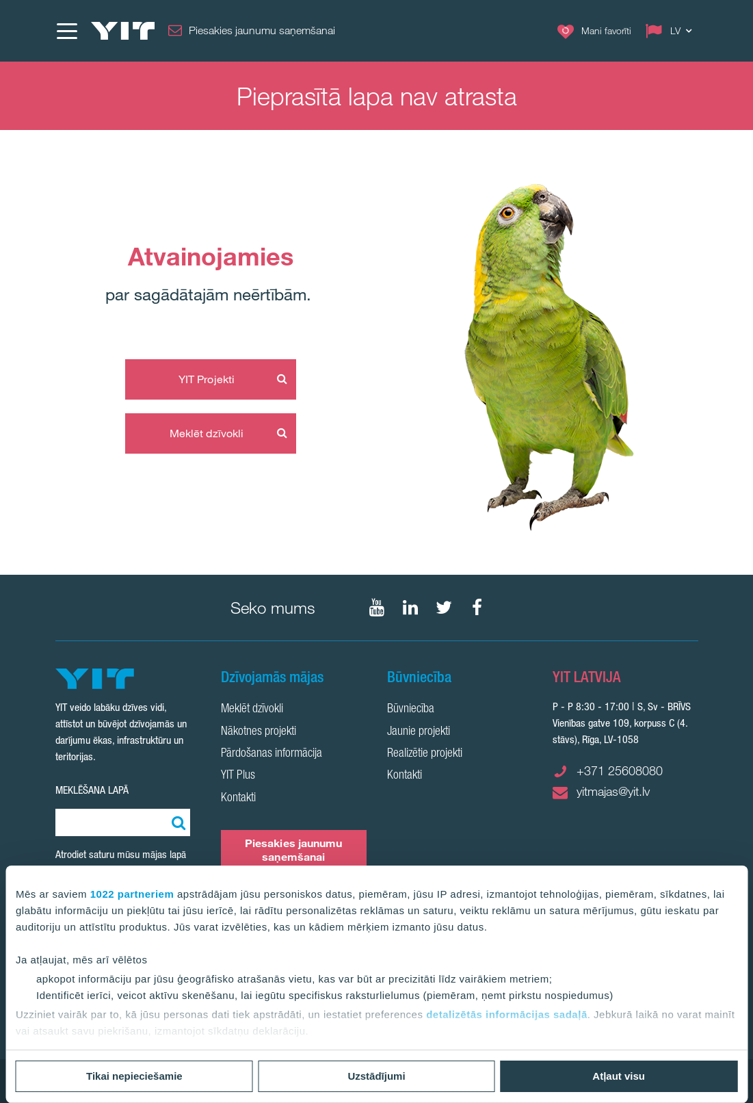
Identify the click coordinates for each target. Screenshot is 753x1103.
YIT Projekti (207, 379)
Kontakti (238, 798)
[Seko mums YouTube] (377, 608)
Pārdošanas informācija (271, 754)
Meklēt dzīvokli (207, 433)
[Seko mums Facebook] (477, 608)
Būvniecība (410, 709)
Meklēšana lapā (92, 789)
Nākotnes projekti (258, 732)
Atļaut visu (618, 1076)
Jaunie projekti (418, 732)
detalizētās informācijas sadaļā (506, 1014)
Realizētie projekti (424, 754)
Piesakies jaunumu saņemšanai (294, 849)
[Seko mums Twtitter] (444, 608)
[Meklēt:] (176, 822)
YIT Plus (238, 776)
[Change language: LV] (671, 30)
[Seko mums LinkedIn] (410, 608)
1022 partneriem (132, 894)
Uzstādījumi (376, 1076)
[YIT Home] (123, 31)
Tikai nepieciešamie (134, 1076)
